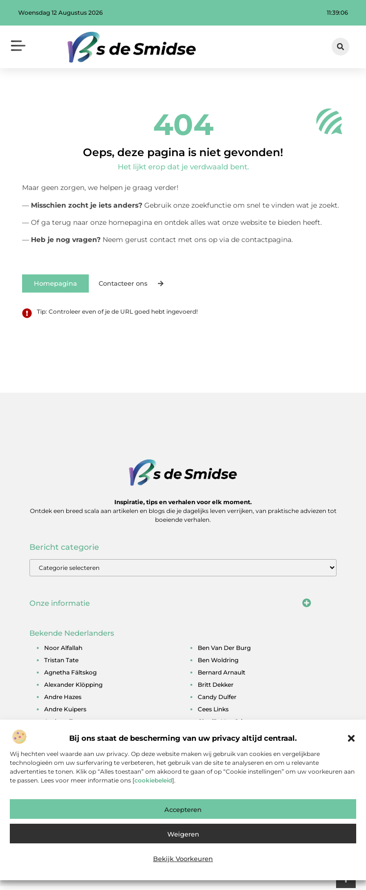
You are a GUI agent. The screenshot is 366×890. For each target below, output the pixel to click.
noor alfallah (63, 651)
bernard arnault (221, 675)
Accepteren (183, 812)
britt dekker (216, 688)
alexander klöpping (73, 688)
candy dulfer (217, 700)
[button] (351, 741)
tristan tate (61, 663)
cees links (213, 712)
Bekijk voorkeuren (183, 861)
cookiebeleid (153, 782)
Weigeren (183, 836)
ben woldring (218, 663)
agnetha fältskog (70, 675)
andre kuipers (65, 712)
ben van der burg (224, 651)
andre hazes (62, 700)
